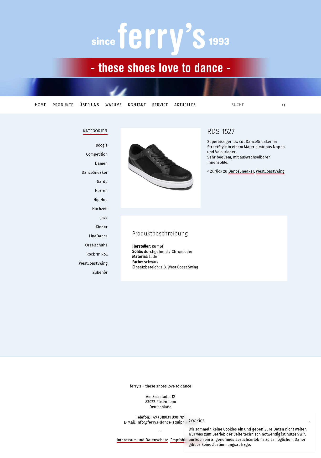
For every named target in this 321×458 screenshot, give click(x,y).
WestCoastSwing (270, 171)
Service (160, 105)
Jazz (104, 218)
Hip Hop (100, 199)
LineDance (98, 236)
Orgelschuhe (96, 245)
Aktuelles (185, 105)
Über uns (89, 105)
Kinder (102, 227)
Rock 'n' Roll (97, 254)
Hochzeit (100, 209)
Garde (102, 181)
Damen (101, 163)
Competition (97, 154)
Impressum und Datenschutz (142, 440)
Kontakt (137, 105)
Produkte (62, 105)
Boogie (102, 145)
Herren (101, 190)
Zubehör (100, 272)
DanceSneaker (241, 171)
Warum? (113, 105)
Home (40, 105)
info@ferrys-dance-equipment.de (167, 422)
